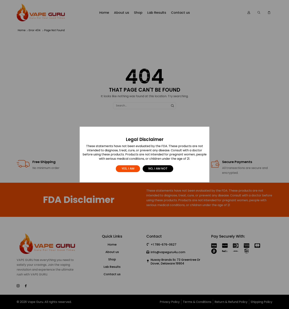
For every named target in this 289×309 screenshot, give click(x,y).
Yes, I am (128, 168)
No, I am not (157, 168)
